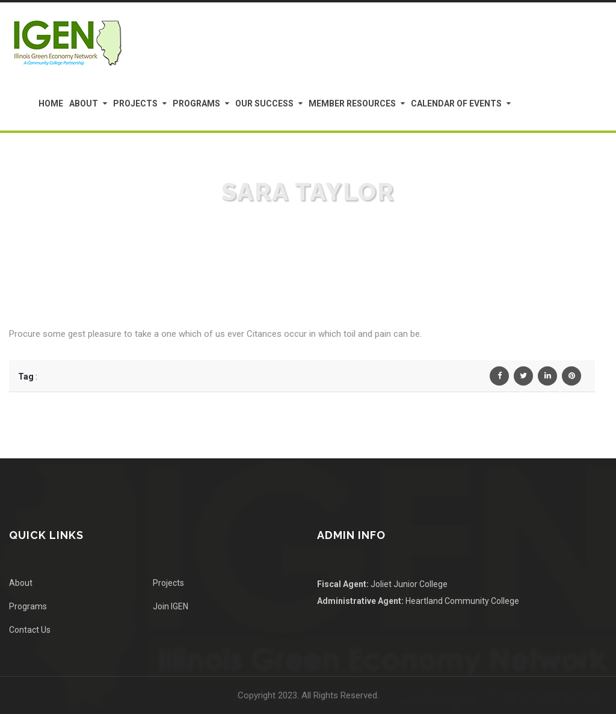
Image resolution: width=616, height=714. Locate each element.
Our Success (264, 103)
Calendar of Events (456, 103)
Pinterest (571, 379)
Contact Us (30, 630)
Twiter (523, 379)
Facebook (499, 379)
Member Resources (352, 103)
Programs (196, 103)
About (83, 103)
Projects (135, 103)
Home (50, 103)
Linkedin (547, 379)
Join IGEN (170, 606)
